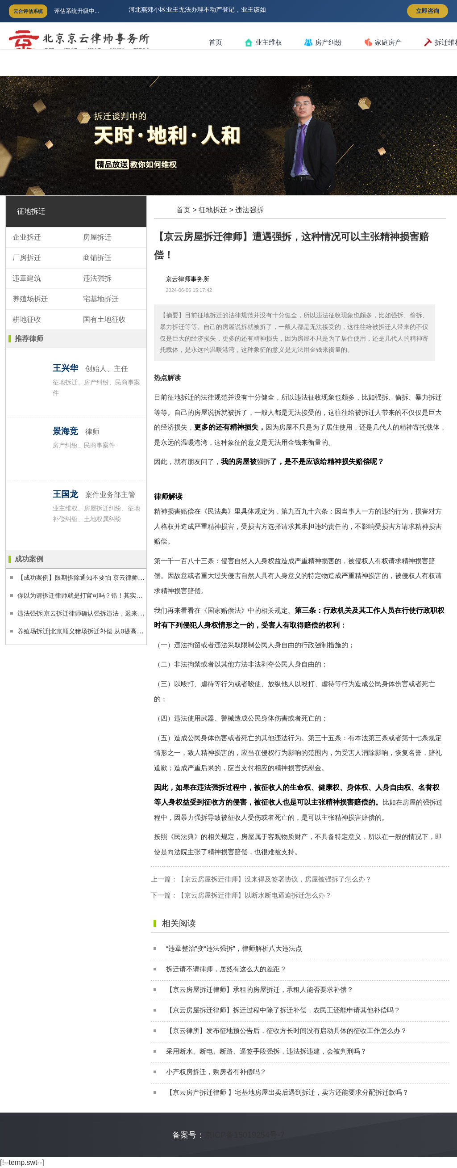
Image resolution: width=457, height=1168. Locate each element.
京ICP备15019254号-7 (244, 1134)
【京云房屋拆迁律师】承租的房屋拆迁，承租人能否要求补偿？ (259, 989)
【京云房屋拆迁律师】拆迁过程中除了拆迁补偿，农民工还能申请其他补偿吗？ (283, 1010)
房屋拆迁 (97, 237)
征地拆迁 (213, 210)
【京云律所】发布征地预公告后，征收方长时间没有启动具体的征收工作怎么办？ (286, 1030)
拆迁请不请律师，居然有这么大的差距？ (226, 969)
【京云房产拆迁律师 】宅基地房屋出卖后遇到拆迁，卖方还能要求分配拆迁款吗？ (287, 1092)
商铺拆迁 (97, 257)
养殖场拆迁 (30, 299)
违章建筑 (26, 278)
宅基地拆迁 (101, 299)
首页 (215, 42)
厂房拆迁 (26, 257)
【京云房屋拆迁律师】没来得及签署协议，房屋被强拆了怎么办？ (275, 879)
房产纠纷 (323, 42)
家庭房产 (383, 42)
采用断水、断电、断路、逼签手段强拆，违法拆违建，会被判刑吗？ (266, 1051)
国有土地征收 (104, 319)
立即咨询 (427, 11)
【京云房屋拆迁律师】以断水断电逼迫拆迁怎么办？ (255, 895)
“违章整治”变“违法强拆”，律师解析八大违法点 (234, 948)
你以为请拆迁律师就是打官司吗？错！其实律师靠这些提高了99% (108, 595)
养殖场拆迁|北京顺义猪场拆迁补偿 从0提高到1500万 (90, 631)
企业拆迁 (26, 237)
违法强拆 (249, 210)
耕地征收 (26, 319)
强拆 (263, 461)
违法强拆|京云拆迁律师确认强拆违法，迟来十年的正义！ (96, 613)
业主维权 (263, 42)
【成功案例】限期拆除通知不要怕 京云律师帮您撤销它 (93, 577)
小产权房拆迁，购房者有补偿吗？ (216, 1071)
